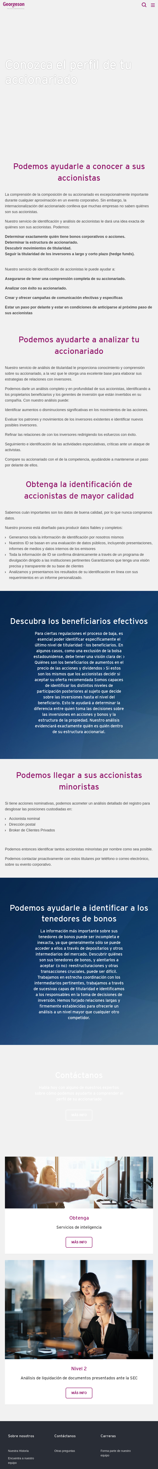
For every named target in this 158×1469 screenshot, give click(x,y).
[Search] (144, 5)
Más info (79, 1115)
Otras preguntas (64, 1450)
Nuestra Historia (18, 1450)
